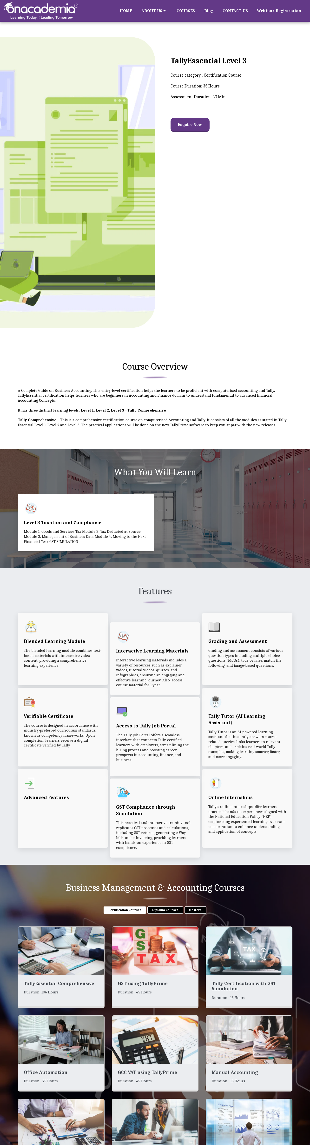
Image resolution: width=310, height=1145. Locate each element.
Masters (195, 920)
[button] (154, 11)
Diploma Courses (165, 920)
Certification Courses (124, 920)
